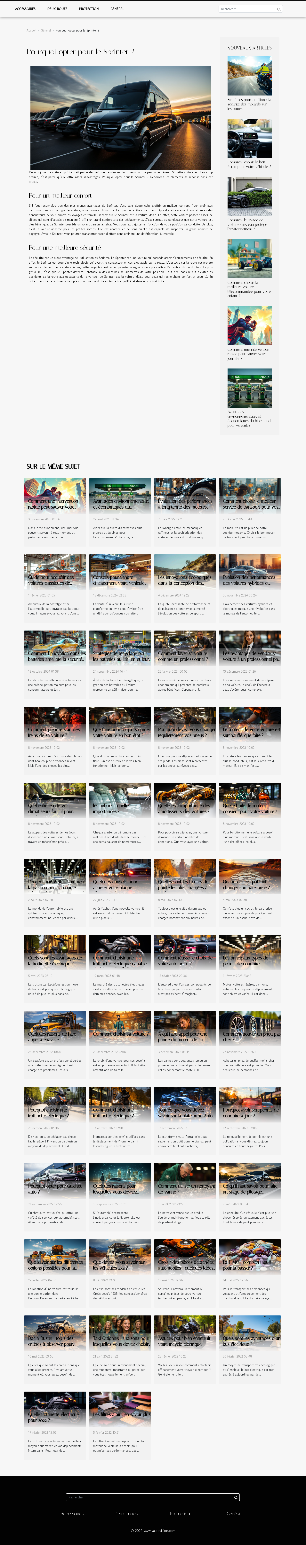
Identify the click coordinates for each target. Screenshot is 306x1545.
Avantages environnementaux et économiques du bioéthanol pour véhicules (249, 419)
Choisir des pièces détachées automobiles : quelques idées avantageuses (186, 1268)
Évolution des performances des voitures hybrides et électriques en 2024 (249, 583)
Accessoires (25, 8)
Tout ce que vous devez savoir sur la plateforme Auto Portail (185, 1115)
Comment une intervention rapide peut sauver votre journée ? (248, 354)
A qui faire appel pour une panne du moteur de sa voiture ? (182, 1040)
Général (117, 8)
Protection (89, 8)
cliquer (105, 210)
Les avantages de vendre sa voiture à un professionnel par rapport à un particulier (251, 659)
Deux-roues (57, 8)
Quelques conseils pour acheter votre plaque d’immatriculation (115, 887)
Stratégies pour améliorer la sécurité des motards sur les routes (249, 104)
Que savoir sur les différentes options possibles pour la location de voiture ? (55, 1268)
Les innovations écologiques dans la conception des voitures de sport (184, 583)
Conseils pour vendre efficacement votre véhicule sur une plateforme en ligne (119, 583)
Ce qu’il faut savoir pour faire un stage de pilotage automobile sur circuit (250, 1192)
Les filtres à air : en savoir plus (121, 1414)
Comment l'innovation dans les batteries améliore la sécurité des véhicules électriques (57, 659)
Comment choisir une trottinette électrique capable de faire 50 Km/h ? (120, 963)
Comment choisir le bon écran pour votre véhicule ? (249, 164)
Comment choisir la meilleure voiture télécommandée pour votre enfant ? (249, 289)
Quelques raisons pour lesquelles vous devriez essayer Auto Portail (115, 1192)
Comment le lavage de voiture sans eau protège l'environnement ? (247, 224)
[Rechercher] (251, 9)
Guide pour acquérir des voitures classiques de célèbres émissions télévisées (55, 583)
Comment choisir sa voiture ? (121, 1034)
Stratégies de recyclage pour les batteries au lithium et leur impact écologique (121, 659)
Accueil (31, 30)
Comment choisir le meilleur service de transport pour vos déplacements (250, 507)
